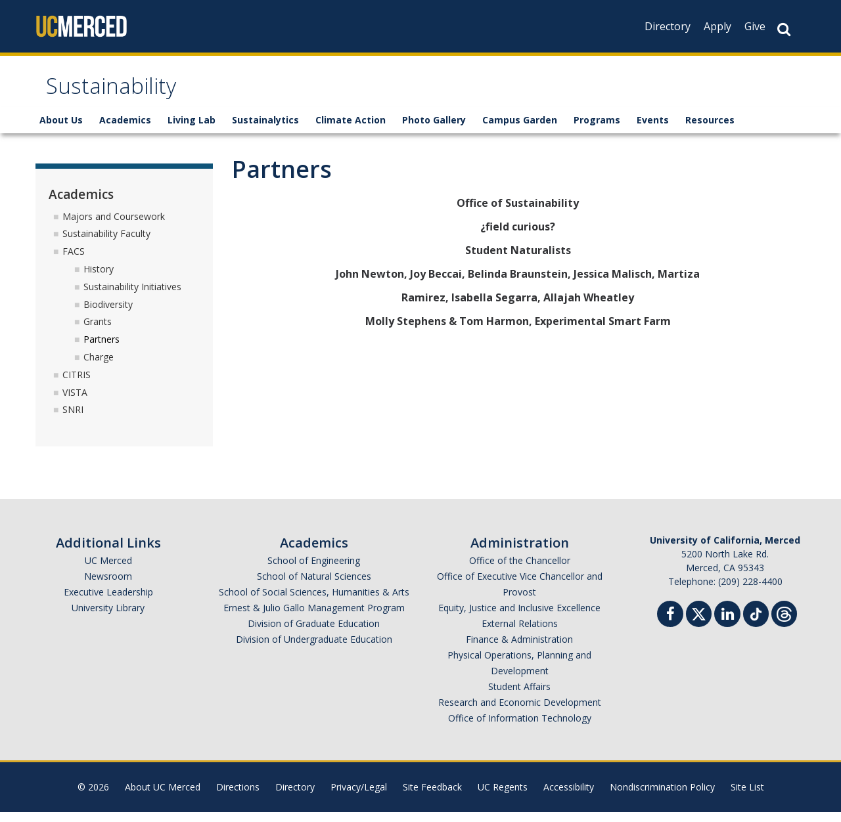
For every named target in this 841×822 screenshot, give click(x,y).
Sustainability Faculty (106, 243)
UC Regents (503, 796)
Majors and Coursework (113, 225)
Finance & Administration (519, 649)
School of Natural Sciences (314, 586)
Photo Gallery (434, 129)
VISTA (74, 401)
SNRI (72, 419)
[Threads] (784, 622)
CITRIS (76, 384)
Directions (238, 796)
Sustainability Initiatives (132, 296)
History (98, 278)
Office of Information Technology (519, 728)
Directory (668, 26)
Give (754, 26)
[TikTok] (755, 622)
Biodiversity (108, 313)
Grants (97, 331)
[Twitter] (698, 622)
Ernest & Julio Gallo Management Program (314, 617)
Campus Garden (519, 129)
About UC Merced (162, 796)
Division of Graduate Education (314, 633)
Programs (597, 129)
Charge (98, 366)
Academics (125, 129)
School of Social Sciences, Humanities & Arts (314, 601)
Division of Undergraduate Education (314, 649)
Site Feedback (432, 796)
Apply (717, 26)
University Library (108, 617)
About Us (61, 129)
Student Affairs (519, 696)
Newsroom (108, 586)
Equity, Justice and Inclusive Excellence (519, 617)
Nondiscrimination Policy (662, 796)
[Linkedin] (727, 625)
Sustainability (124, 94)
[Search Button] (783, 29)
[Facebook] (670, 625)
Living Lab (192, 129)
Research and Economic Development (519, 712)
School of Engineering (313, 570)
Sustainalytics (265, 129)
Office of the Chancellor (519, 570)
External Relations (520, 633)
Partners (101, 349)
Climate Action (350, 129)
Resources (710, 129)
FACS (73, 261)
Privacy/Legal (358, 796)
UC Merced (108, 570)
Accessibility (568, 796)
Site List (747, 796)
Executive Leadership (108, 601)
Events (653, 129)
